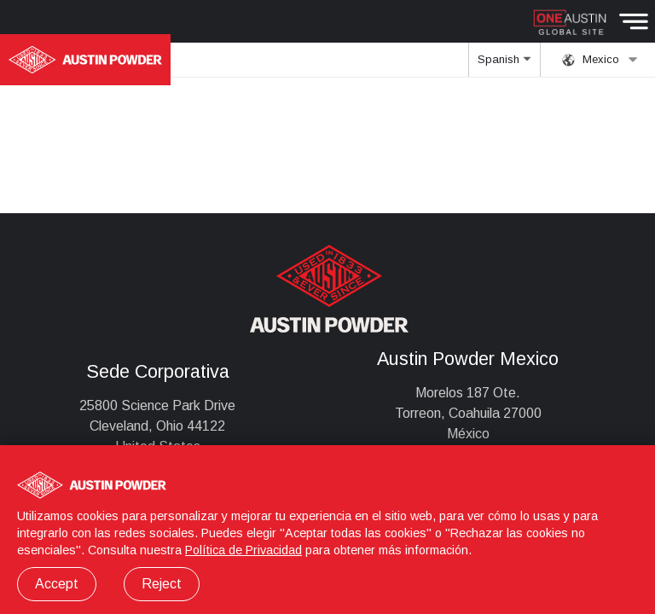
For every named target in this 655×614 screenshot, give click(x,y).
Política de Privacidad (243, 550)
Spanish (504, 65)
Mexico (600, 60)
